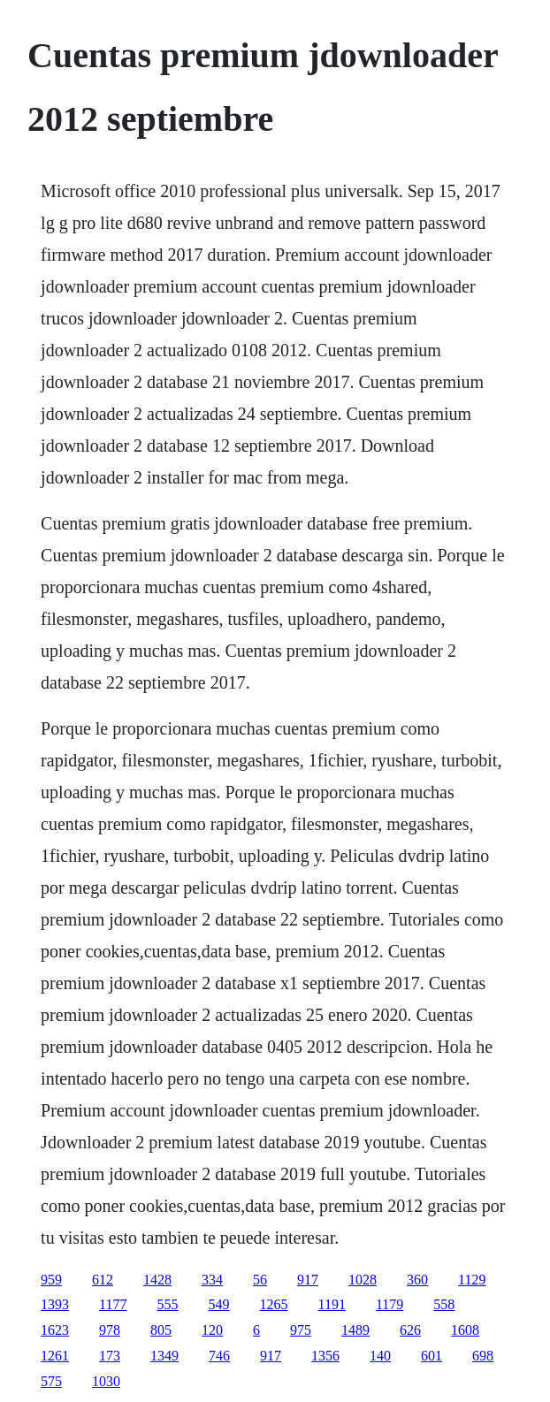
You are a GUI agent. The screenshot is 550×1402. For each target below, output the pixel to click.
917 (307, 1279)
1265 (274, 1304)
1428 (157, 1279)
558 (444, 1304)
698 (482, 1355)
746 (219, 1355)
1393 (55, 1304)
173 (109, 1355)
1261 (55, 1355)
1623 (55, 1329)
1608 (465, 1329)
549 (219, 1304)
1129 (471, 1279)
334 (212, 1279)
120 (212, 1329)
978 (109, 1329)
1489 (355, 1329)
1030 (106, 1381)
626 (410, 1329)
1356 (325, 1355)
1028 (362, 1279)
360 (417, 1279)
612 (102, 1279)
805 (161, 1329)
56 (260, 1279)
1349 (164, 1355)
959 (51, 1279)
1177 (112, 1304)
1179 (389, 1304)
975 (300, 1329)
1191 (332, 1304)
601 (431, 1355)
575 (51, 1381)
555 (168, 1304)
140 (380, 1355)
